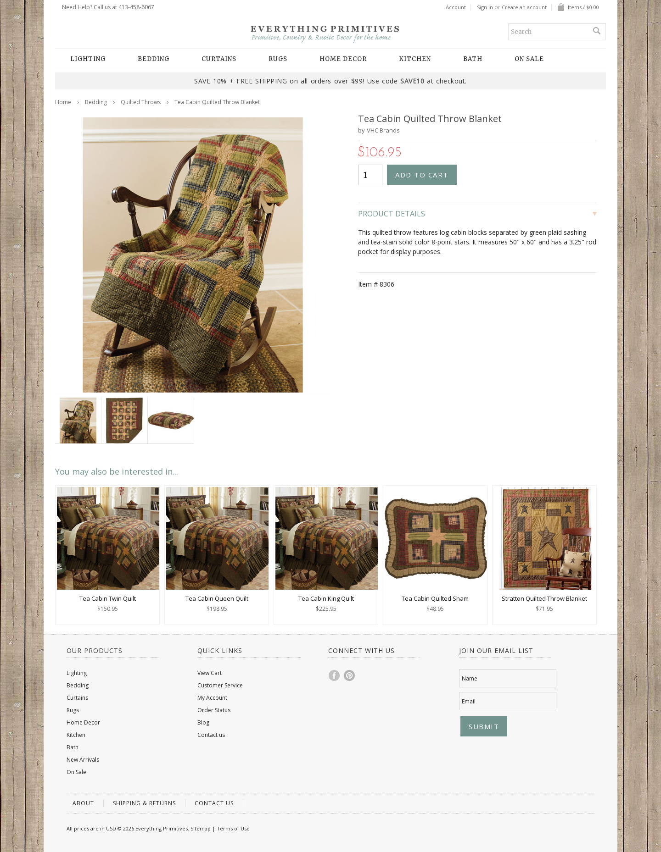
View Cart (209, 673)
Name (469, 678)
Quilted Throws (141, 102)
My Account (212, 698)
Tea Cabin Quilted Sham (435, 598)
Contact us (211, 735)
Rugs (278, 59)
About (83, 803)
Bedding (153, 59)
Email (469, 701)
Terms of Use (233, 828)
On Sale (529, 59)
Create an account (524, 7)
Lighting (88, 59)
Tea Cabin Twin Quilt (107, 598)
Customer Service (220, 685)
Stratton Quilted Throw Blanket (544, 598)
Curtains (219, 59)
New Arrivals (83, 759)
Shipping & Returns (144, 803)
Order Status (213, 710)
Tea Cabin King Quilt (326, 598)
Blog (203, 722)
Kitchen (415, 59)
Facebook (334, 675)
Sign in (485, 7)
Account (456, 7)
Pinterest (349, 675)
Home (63, 102)
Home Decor (343, 59)
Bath (472, 59)
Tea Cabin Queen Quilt (216, 598)
